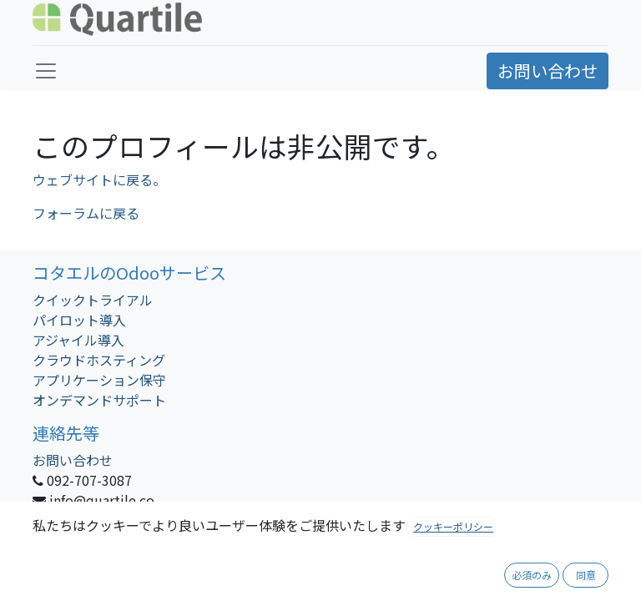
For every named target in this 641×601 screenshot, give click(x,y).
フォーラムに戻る (86, 213)
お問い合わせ (547, 70)
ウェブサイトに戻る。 (99, 179)
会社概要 (286, 571)
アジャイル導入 (78, 340)
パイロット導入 (79, 320)
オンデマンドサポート (99, 400)
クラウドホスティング (99, 360)
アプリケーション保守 (99, 380)
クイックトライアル (93, 300)
